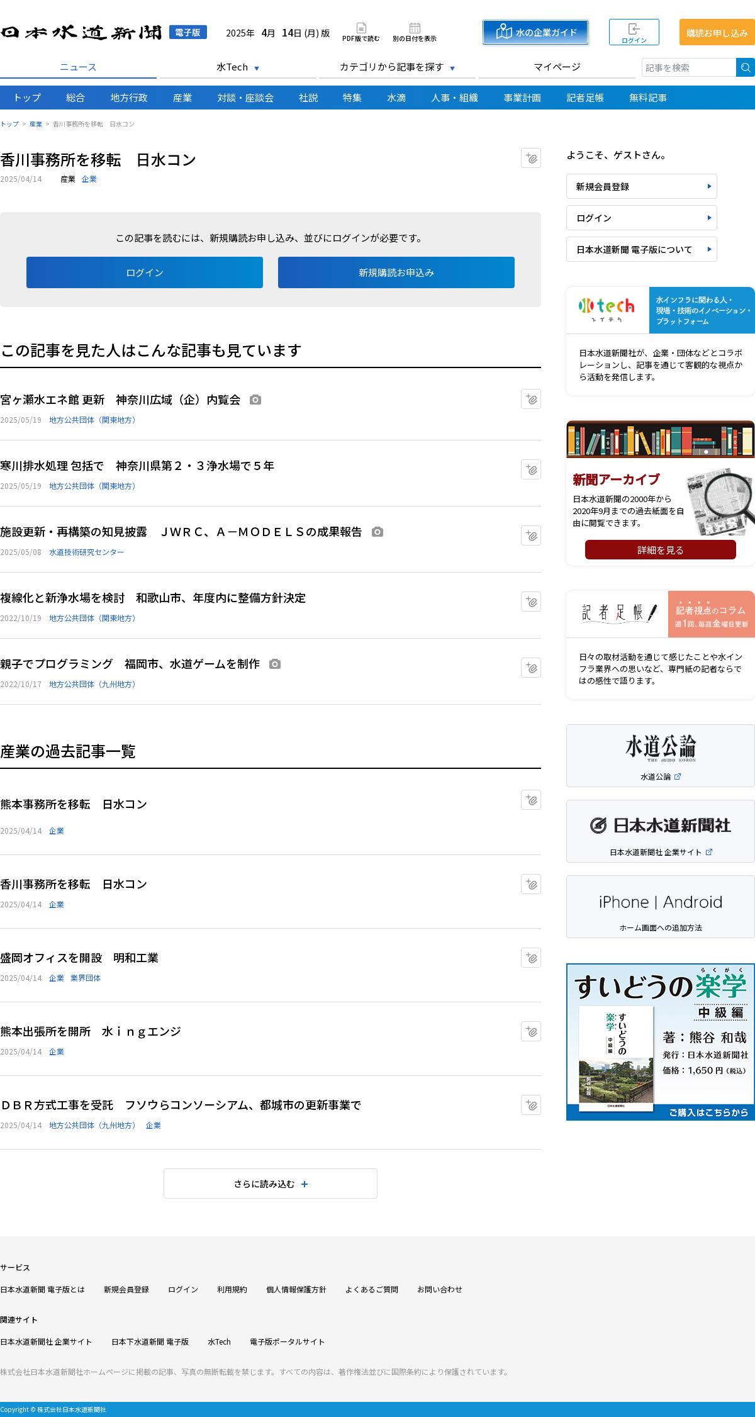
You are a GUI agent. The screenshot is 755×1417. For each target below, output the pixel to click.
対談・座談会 (245, 97)
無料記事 (648, 97)
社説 (308, 97)
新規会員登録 (602, 186)
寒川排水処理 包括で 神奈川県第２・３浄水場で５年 (137, 465)
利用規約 (232, 1289)
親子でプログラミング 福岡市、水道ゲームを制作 (130, 663)
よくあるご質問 (371, 1289)
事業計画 (522, 97)
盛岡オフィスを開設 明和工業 (79, 957)
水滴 (396, 97)
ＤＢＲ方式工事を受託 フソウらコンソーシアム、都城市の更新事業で (181, 1104)
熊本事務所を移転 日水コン (73, 803)
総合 (75, 97)
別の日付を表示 (415, 37)
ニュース (78, 66)
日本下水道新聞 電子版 (150, 1341)
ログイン (634, 40)
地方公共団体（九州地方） (94, 683)
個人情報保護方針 (296, 1289)
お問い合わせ (439, 1289)
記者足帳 (585, 97)
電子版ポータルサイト (287, 1341)
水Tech (232, 66)
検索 (745, 67)
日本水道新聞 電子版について (634, 249)
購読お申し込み (717, 32)
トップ (27, 97)
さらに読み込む (264, 1183)
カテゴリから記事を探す (392, 66)
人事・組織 (454, 97)
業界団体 (85, 977)
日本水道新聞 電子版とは (42, 1289)
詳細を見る (661, 549)
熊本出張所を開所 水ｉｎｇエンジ (90, 1030)
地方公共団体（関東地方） (94, 419)
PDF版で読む (361, 37)
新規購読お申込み (396, 272)
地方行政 (129, 97)
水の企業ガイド (547, 32)
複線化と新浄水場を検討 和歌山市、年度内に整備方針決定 (153, 597)
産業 (182, 97)
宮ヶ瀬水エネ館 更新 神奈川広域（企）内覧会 (120, 399)
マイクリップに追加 (540, 153)
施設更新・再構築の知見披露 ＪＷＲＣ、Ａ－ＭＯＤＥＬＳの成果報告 (181, 531)
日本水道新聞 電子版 (103, 32)
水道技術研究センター (87, 551)
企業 (89, 178)
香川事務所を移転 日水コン (73, 883)
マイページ (557, 66)
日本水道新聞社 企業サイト (46, 1341)
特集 (352, 97)
